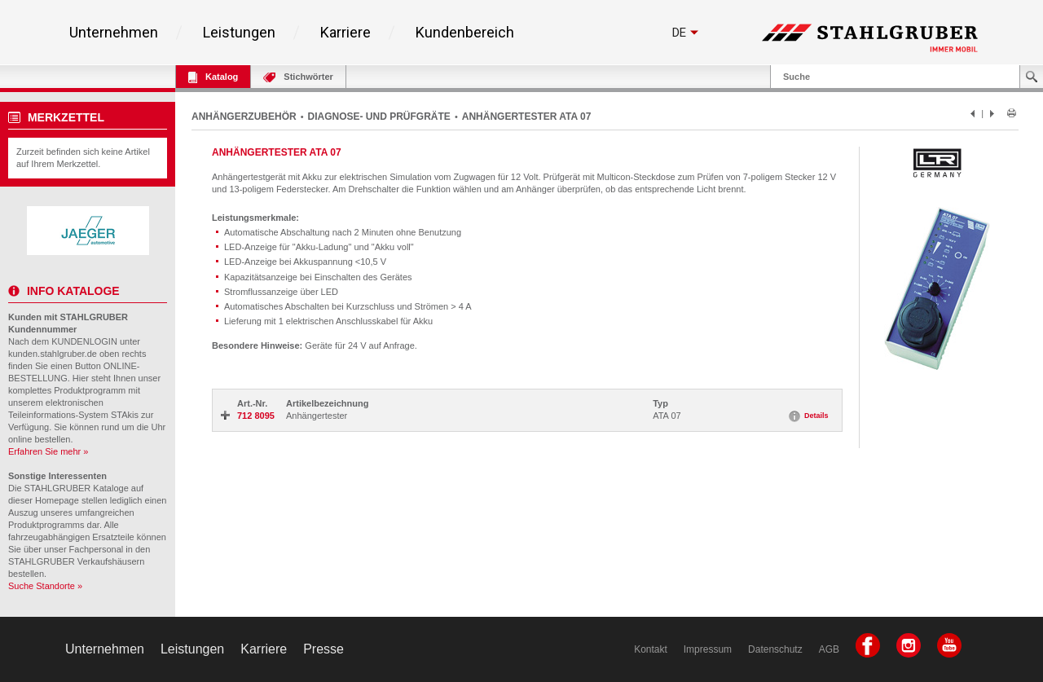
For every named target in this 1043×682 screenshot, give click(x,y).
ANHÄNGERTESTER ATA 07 (527, 116)
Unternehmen (113, 32)
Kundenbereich (465, 32)
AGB (829, 649)
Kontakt (650, 649)
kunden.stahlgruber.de (52, 354)
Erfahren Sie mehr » (48, 451)
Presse (323, 649)
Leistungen (239, 32)
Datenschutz (775, 649)
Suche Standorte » (45, 586)
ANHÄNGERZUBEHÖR (244, 116)
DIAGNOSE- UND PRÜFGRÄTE (379, 116)
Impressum (708, 649)
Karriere (345, 32)
